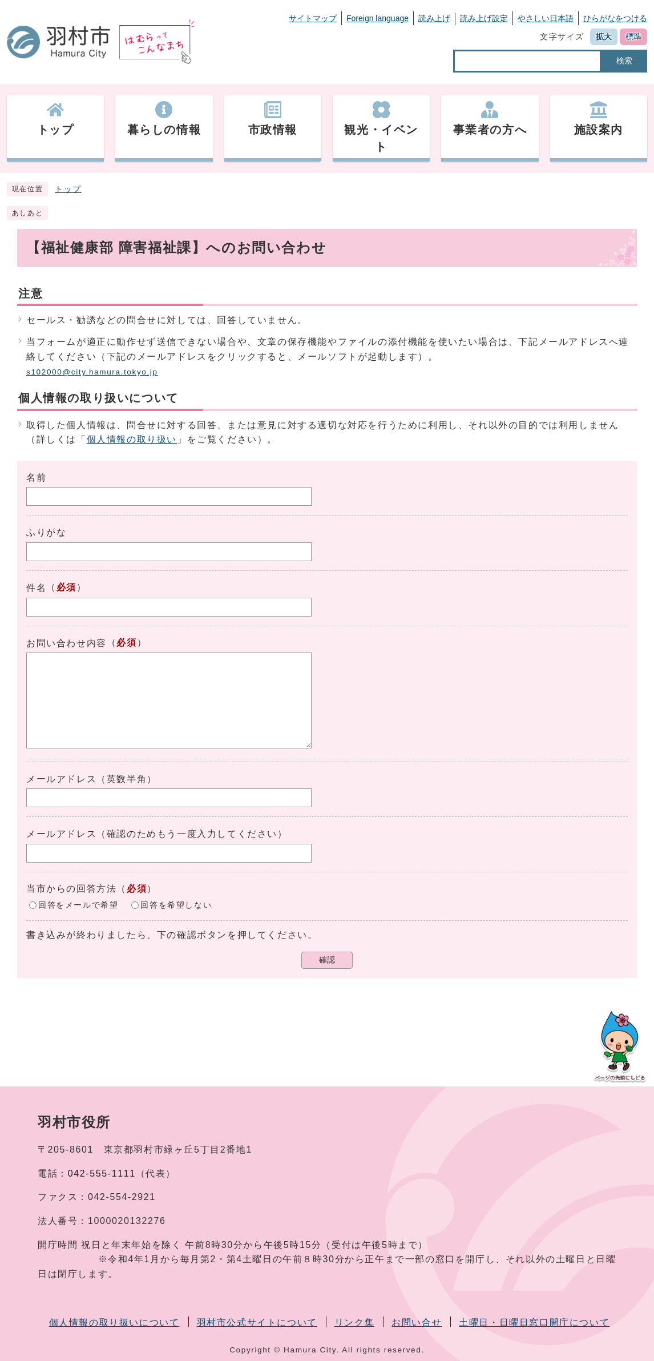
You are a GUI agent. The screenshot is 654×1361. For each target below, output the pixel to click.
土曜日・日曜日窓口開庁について (534, 1322)
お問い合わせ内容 (66, 643)
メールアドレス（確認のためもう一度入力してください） (157, 834)
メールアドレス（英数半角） (91, 779)
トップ (68, 189)
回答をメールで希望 (78, 904)
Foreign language (377, 18)
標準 (633, 36)
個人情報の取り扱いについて (114, 1322)
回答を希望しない (176, 904)
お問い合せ (416, 1322)
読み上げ (434, 18)
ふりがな (46, 532)
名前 (36, 477)
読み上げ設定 (484, 18)
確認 (327, 960)
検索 (624, 60)
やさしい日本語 (546, 18)
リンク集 (354, 1322)
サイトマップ (313, 18)
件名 (36, 588)
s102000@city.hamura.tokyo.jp (92, 372)
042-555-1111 (102, 1173)
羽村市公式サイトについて (257, 1322)
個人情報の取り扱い (132, 439)
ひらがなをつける (615, 18)
